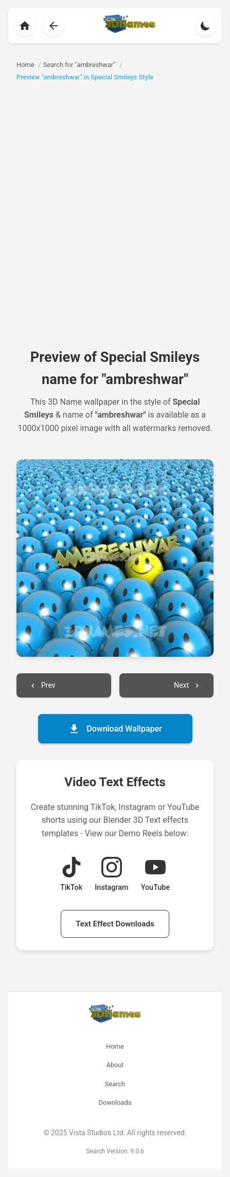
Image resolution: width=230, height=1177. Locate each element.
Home (114, 1046)
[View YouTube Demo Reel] (155, 875)
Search (115, 1084)
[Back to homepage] (24, 25)
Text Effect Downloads (115, 924)
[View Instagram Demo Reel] (111, 875)
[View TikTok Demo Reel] (71, 875)
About (114, 1065)
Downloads (115, 1102)
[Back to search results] (53, 25)
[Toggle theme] (205, 25)
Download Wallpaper (115, 729)
